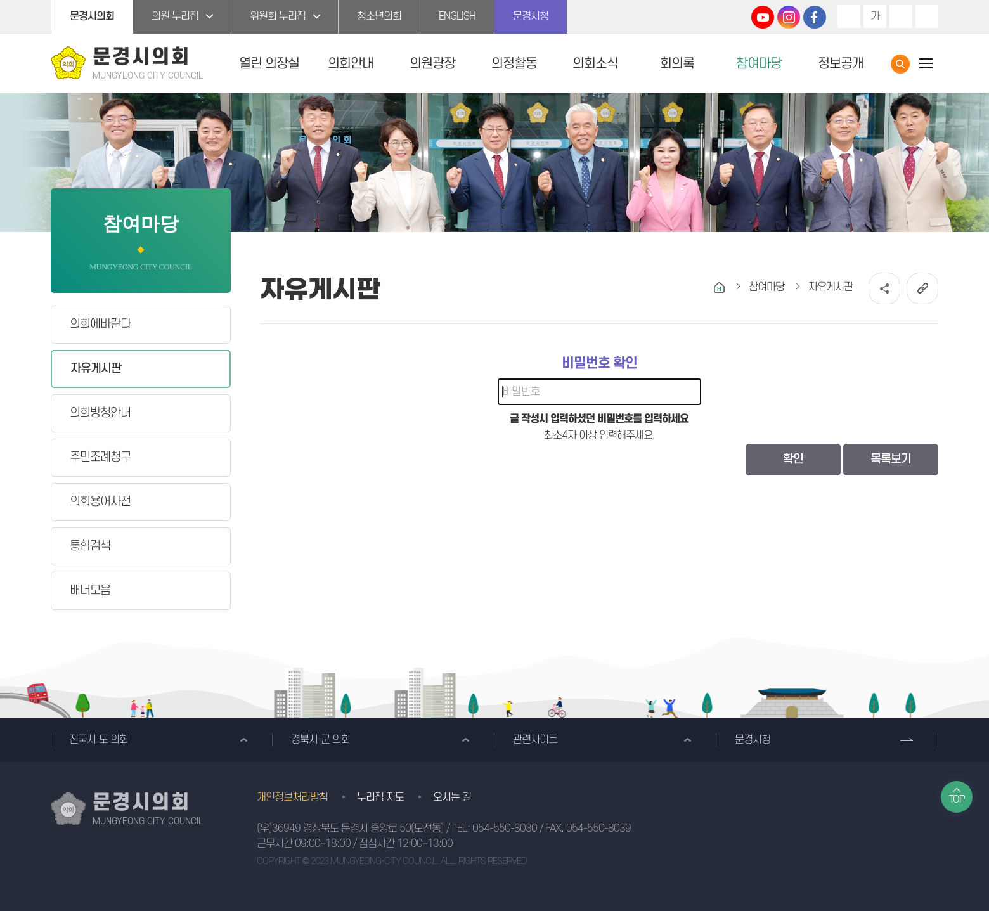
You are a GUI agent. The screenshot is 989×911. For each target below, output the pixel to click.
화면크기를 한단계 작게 (900, 16)
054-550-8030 (504, 828)
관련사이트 (535, 740)
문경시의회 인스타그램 (788, 17)
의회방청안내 (100, 413)
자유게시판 (95, 368)
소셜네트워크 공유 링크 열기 (884, 288)
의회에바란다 (100, 324)
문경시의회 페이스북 (814, 17)
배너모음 (90, 590)
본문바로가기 (0, 0)
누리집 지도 (380, 797)
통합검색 (900, 64)
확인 (793, 459)
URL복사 (922, 288)
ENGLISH (457, 16)
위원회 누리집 (278, 16)
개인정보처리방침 (292, 797)
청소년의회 (379, 16)
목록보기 (890, 459)
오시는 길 (452, 797)
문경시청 (530, 16)
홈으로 (719, 287)
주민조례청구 (100, 457)
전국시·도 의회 (98, 740)
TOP (957, 799)
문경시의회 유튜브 (762, 17)
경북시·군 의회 (320, 740)
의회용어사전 (100, 501)
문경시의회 (92, 16)
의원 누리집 (175, 16)
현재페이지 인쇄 (926, 16)
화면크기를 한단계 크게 (848, 16)
